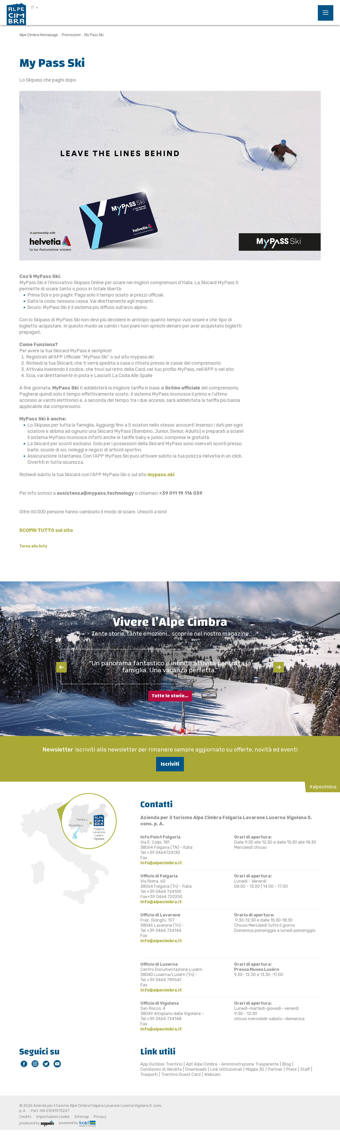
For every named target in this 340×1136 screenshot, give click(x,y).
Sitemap (81, 1117)
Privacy (100, 1117)
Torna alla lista (33, 546)
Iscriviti (170, 764)
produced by (36, 1123)
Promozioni (71, 35)
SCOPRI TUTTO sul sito (46, 530)
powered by (77, 1123)
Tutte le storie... (170, 695)
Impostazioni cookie (53, 1117)
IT (32, 7)
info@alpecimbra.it (161, 862)
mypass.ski (161, 474)
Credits (25, 1117)
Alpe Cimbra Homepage (38, 35)
